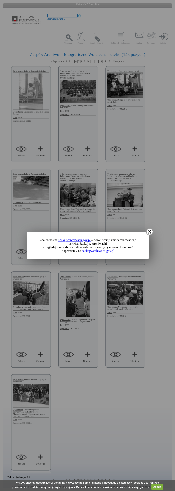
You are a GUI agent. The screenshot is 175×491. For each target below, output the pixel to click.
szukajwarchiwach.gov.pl (74, 240)
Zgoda (157, 486)
